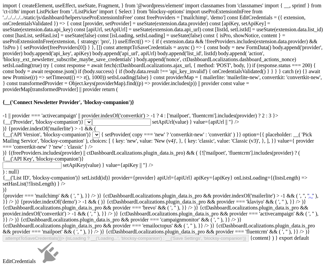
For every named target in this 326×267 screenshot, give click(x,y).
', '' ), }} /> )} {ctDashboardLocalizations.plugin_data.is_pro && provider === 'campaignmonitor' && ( (160, 237)
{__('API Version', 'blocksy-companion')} (47, 134)
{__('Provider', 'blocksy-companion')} (43, 122)
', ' (310, 196)
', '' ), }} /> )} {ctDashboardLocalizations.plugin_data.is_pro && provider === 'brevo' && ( (160, 231)
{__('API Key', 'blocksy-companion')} (43, 159)
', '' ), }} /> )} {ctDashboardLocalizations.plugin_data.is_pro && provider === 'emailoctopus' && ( (159, 240)
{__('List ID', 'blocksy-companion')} (41, 178)
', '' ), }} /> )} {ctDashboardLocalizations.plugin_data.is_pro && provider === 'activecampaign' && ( (160, 237)
